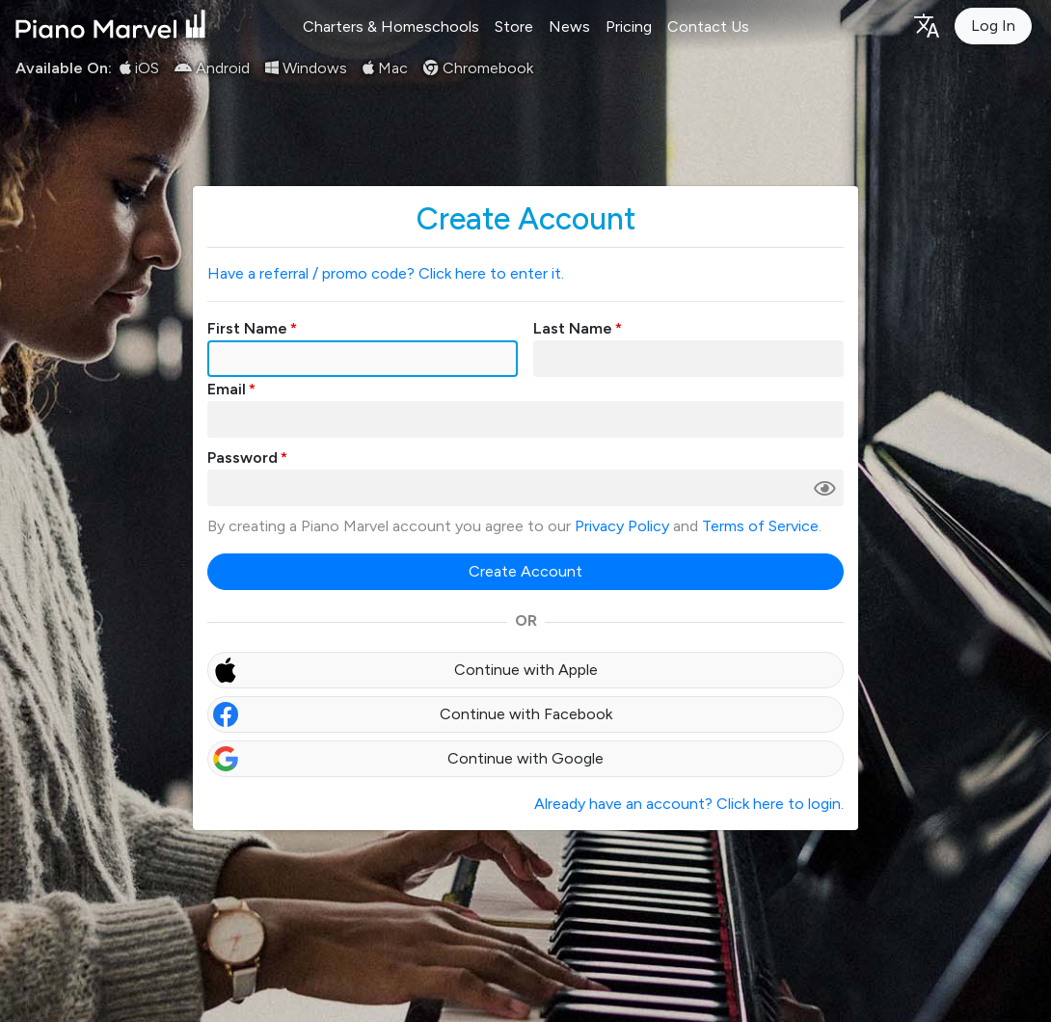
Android (212, 68)
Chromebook (478, 68)
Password (242, 457)
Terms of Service (760, 526)
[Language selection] (925, 24)
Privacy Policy (622, 526)
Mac (385, 68)
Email (226, 389)
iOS (139, 68)
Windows (306, 68)
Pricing (629, 26)
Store (514, 26)
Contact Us (708, 26)
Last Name (572, 328)
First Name (247, 328)
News (569, 26)
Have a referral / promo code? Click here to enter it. (385, 273)
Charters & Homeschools (391, 26)
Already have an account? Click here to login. (689, 803)
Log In (993, 25)
